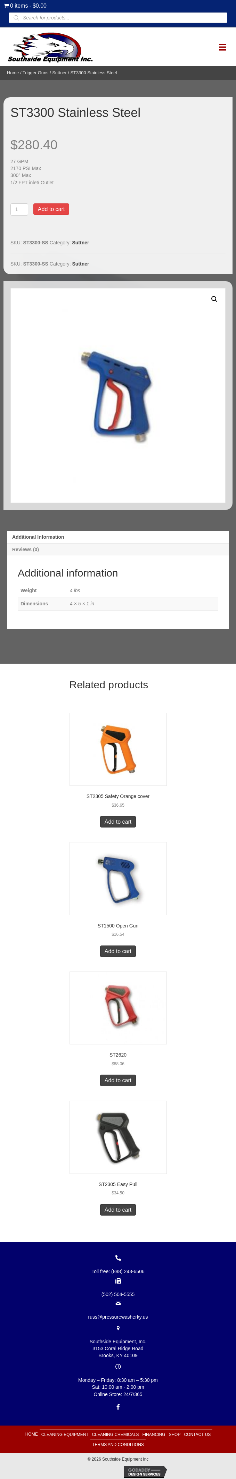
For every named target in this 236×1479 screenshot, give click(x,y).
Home (13, 72)
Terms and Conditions (118, 1444)
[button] (214, 299)
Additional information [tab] (38, 537)
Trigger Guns (36, 72)
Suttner (59, 72)
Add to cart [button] (118, 822)
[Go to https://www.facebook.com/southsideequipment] (118, 1406)
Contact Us (197, 1434)
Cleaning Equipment (65, 1434)
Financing (153, 1434)
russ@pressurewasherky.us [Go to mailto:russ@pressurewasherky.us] (118, 1317)
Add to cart (51, 209)
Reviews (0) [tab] (25, 549)
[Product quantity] (19, 209)
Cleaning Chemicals (115, 1434)
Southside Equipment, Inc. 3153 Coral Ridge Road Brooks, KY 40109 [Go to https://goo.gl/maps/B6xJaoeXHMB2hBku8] (118, 1349)
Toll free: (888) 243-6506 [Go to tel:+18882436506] (118, 1271)
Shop (174, 1434)
